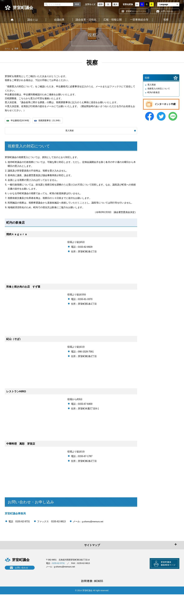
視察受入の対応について (158, 91)
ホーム (12, 19)
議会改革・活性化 (85, 19)
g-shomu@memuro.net (94, 522)
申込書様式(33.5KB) (21, 121)
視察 (166, 19)
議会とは (32, 19)
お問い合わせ (21, 568)
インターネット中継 (165, 106)
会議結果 (59, 19)
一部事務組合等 (139, 19)
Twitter (161, 118)
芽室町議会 (23, 7)
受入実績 (69, 131)
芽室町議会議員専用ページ (161, 565)
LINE (172, 118)
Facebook (149, 118)
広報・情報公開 (112, 19)
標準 (101, 4)
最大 (115, 4)
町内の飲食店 (153, 95)
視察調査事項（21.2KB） (54, 121)
